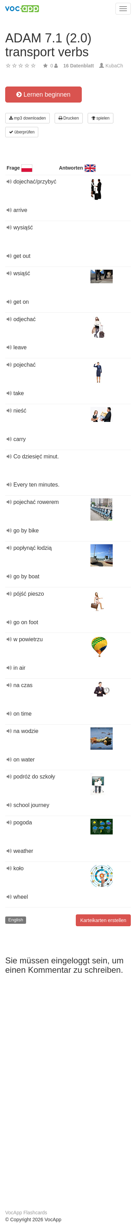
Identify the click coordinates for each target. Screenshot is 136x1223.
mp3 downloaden (27, 118)
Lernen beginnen (43, 94)
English (15, 919)
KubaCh (114, 65)
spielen (100, 118)
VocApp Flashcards (26, 1212)
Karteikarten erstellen (103, 920)
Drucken (68, 118)
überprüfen (21, 132)
